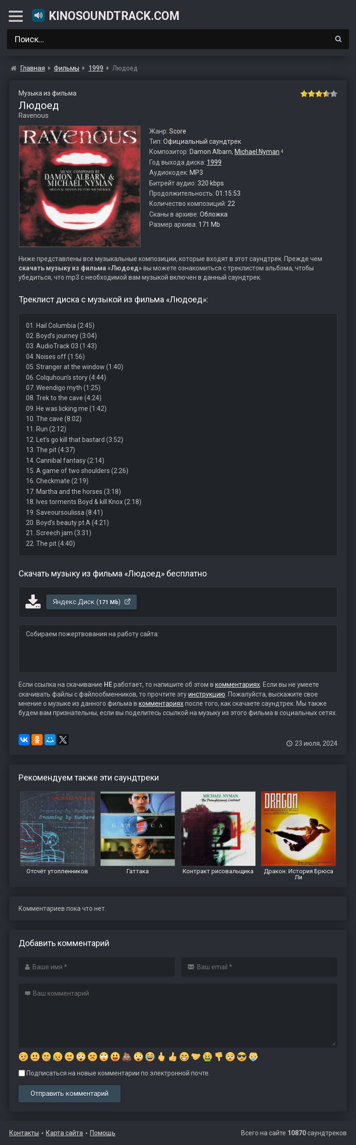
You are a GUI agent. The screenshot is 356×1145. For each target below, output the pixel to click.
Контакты (24, 1133)
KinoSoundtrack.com (105, 15)
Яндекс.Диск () (92, 602)
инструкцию (206, 694)
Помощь (102, 1133)
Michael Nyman (257, 151)
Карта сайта (64, 1133)
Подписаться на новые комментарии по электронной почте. (114, 1073)
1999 (214, 162)
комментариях (237, 684)
